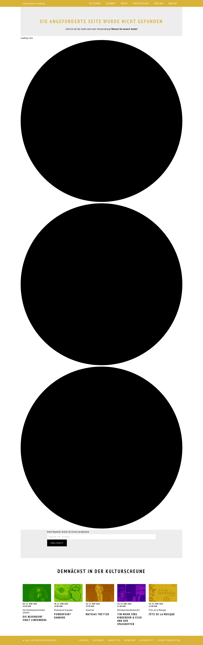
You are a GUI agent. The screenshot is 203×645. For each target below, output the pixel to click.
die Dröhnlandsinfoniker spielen (37, 603)
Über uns (158, 3)
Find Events (57, 543)
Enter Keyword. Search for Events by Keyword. (68, 531)
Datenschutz (146, 640)
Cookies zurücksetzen (168, 640)
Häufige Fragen (141, 3)
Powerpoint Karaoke (68, 601)
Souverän (100, 600)
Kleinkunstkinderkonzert (131, 605)
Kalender (110, 3)
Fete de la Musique (163, 600)
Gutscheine (95, 3)
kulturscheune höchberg (34, 3)
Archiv (124, 3)
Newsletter (114, 640)
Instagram (98, 640)
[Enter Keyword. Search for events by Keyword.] (101, 537)
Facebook (84, 640)
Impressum (130, 640)
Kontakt (173, 3)
